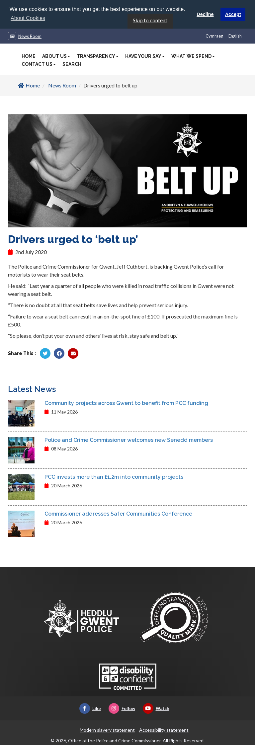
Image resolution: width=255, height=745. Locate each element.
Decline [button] (205, 14)
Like (90, 708)
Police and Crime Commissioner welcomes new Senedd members (128, 439)
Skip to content (150, 20)
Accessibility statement (164, 729)
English (235, 35)
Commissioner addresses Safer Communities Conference (118, 513)
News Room (30, 36)
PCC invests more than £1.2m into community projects (113, 476)
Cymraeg (214, 35)
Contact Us (39, 63)
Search (71, 63)
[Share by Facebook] (59, 353)
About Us (56, 56)
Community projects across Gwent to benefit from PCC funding (126, 403)
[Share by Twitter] (45, 353)
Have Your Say (145, 56)
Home (29, 56)
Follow (122, 708)
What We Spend (193, 56)
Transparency (98, 56)
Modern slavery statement (107, 729)
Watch (156, 708)
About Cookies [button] (28, 18)
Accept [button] (233, 14)
